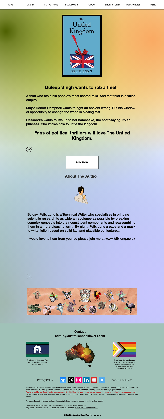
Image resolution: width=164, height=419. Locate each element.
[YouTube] (94, 380)
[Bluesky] (63, 380)
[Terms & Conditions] (121, 380)
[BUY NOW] (82, 162)
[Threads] (71, 380)
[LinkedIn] (86, 380)
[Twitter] (102, 380)
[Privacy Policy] (45, 380)
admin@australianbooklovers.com (80, 336)
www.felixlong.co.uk (120, 239)
